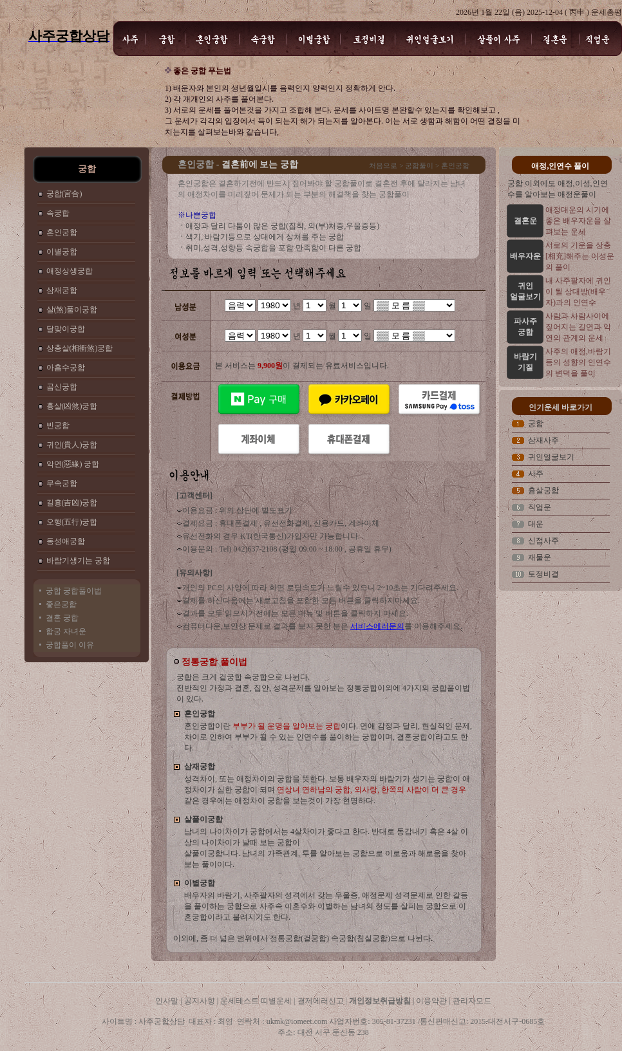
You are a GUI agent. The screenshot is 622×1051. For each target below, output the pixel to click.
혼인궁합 (61, 232)
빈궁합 (58, 425)
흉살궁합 (543, 490)
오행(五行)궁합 (72, 521)
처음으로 (383, 165)
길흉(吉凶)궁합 (72, 502)
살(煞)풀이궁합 (72, 309)
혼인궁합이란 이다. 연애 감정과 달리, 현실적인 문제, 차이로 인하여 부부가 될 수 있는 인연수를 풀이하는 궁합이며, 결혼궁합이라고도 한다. (328, 736)
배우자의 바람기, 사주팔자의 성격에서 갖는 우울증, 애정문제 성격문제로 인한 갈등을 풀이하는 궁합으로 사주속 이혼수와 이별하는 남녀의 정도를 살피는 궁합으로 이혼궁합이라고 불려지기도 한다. (326, 906)
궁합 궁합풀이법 (74, 590)
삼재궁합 (61, 290)
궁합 (535, 423)
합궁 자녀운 (66, 631)
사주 (535, 473)
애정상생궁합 (69, 270)
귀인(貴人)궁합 (72, 444)
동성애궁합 (65, 541)
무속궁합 (61, 483)
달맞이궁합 (65, 328)
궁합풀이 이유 (70, 644)
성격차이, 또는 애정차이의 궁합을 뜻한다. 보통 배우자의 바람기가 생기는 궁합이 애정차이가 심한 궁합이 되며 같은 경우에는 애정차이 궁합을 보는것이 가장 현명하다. (327, 789)
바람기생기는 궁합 (78, 560)
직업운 (539, 507)
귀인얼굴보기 (551, 456)
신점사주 (543, 540)
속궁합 (58, 213)
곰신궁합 (61, 386)
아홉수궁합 (65, 367)
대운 (535, 523)
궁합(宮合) (64, 193)
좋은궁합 (61, 604)
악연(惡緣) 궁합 (73, 464)
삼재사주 (543, 440)
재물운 (539, 557)
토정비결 (543, 574)
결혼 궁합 (62, 617)
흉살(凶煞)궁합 (72, 406)
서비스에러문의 (377, 626)
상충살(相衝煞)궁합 (79, 348)
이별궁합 (61, 251)
